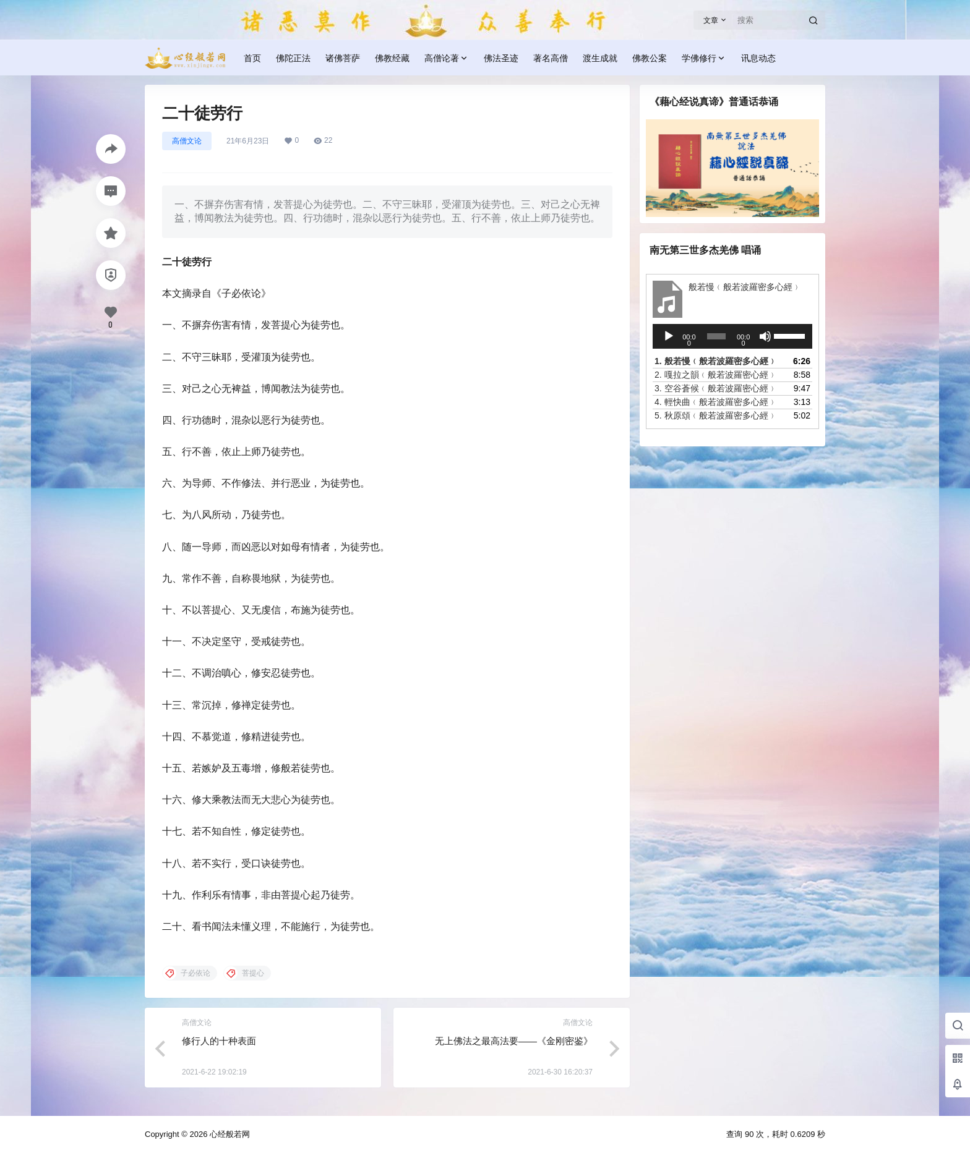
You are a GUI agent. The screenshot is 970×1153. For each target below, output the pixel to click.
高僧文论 (187, 141)
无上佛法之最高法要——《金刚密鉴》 (514, 1041)
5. (716, 415)
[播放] (669, 336)
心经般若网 (228, 1134)
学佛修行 (704, 58)
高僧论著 (446, 58)
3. (716, 388)
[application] (732, 336)
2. (716, 375)
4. (716, 402)
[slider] (716, 336)
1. (716, 361)
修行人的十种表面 (219, 1041)
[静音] (765, 336)
